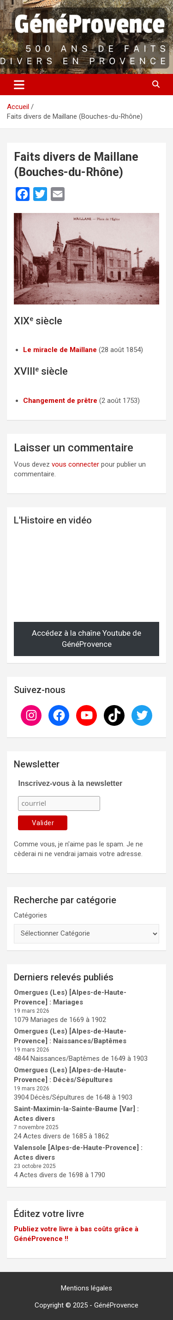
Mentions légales (86, 1288)
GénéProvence (116, 1305)
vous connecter (75, 464)
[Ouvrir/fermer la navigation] (19, 84)
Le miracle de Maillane (60, 350)
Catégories (30, 915)
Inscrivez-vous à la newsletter (70, 783)
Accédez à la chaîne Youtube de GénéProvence (86, 638)
